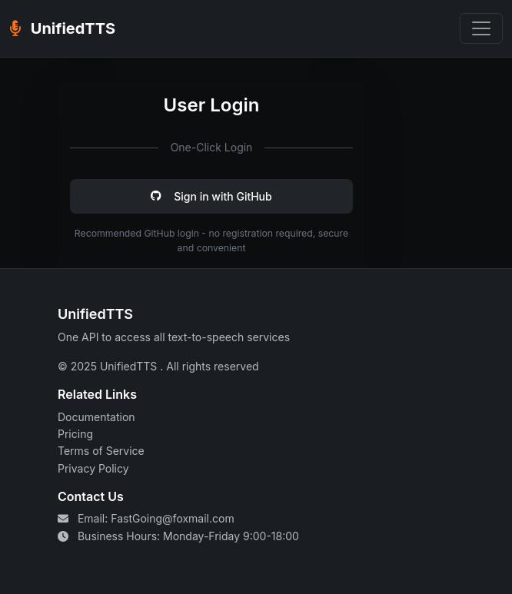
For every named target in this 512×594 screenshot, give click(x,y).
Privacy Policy (93, 468)
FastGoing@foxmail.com (172, 518)
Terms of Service (101, 450)
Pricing (75, 433)
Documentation (96, 416)
